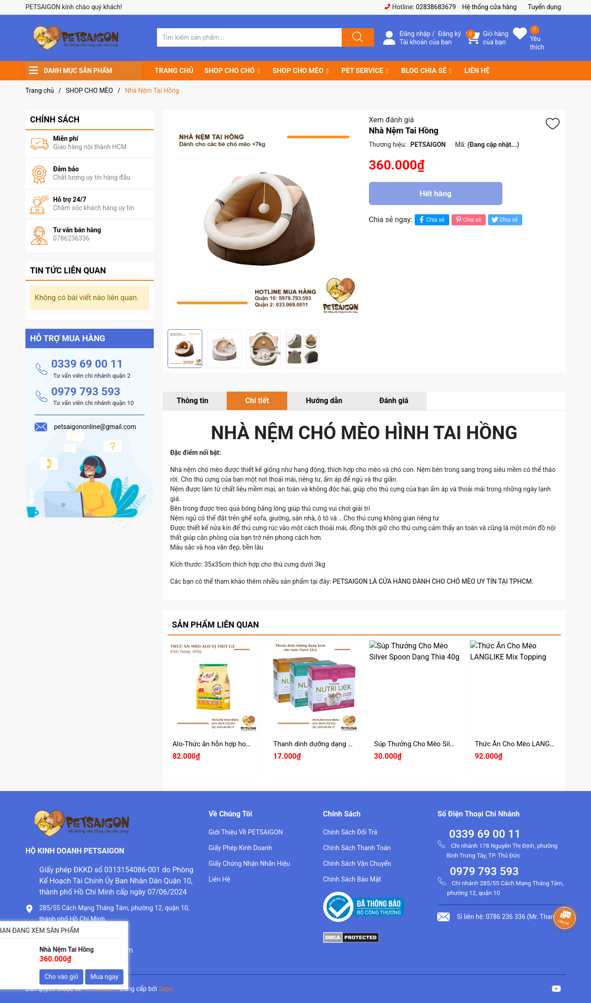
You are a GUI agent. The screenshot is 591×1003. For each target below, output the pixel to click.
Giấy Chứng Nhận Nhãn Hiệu (249, 863)
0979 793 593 (86, 391)
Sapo (166, 988)
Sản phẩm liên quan (215, 624)
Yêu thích (537, 43)
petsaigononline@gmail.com (86, 950)
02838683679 (436, 7)
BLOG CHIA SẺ (423, 70)
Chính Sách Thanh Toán (357, 848)
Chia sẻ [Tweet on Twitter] (504, 219)
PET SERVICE (362, 70)
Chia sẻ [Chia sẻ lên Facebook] (430, 219)
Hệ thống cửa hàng (489, 7)
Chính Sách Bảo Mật (352, 879)
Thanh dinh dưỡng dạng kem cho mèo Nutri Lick (347, 744)
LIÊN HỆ (476, 70)
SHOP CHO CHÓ (230, 70)
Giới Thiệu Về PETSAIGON (246, 832)
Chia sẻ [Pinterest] (467, 219)
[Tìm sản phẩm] (249, 37)
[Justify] (356, 37)
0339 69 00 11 (87, 363)
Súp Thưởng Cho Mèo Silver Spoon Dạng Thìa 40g (450, 744)
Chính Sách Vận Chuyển (357, 863)
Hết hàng (436, 193)
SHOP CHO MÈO (298, 70)
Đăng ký (449, 33)
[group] (264, 220)
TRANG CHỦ (174, 70)
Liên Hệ (219, 879)
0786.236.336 (61, 934)
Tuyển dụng (544, 7)
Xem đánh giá (391, 119)
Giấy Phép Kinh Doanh (240, 848)
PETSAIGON (100, 988)
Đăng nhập (414, 33)
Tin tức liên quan (68, 270)
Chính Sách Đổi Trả (350, 832)
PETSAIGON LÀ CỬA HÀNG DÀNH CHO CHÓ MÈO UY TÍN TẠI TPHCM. (433, 581)
